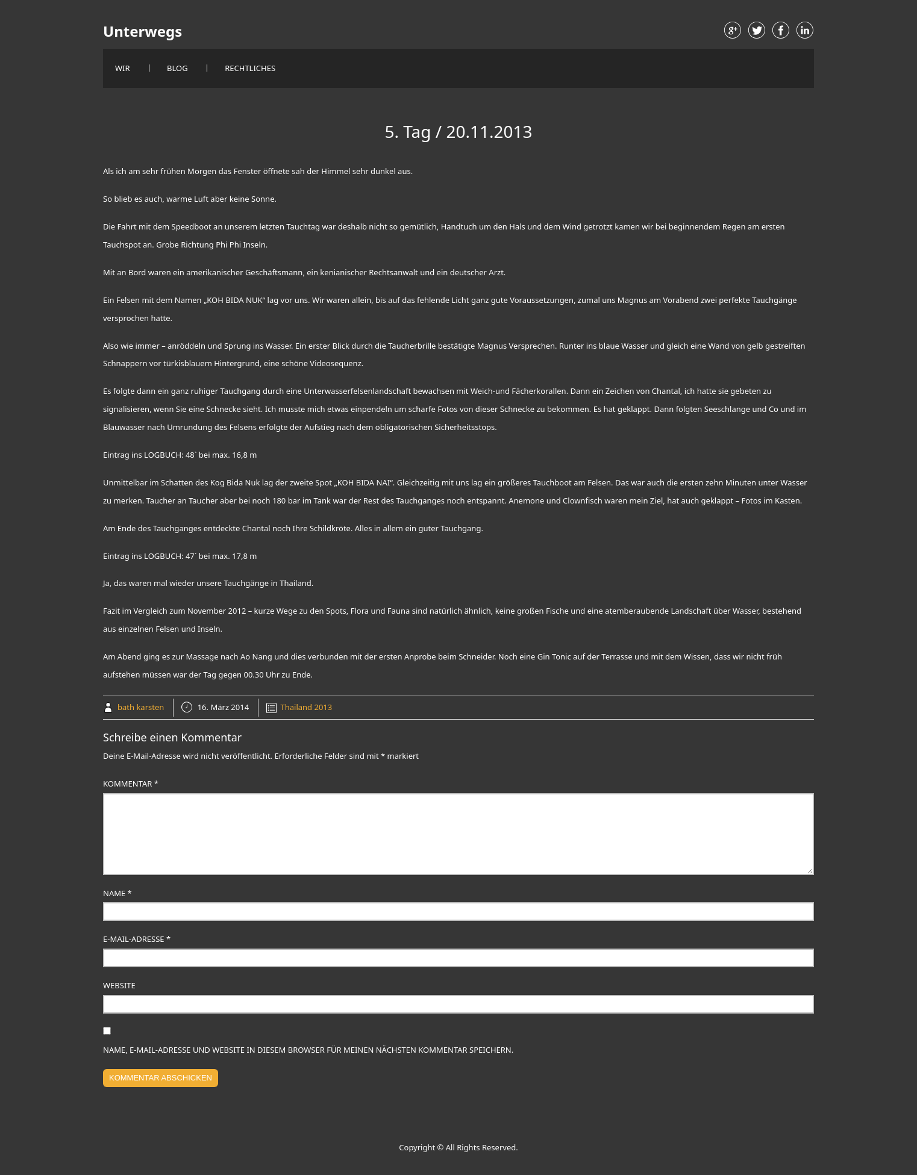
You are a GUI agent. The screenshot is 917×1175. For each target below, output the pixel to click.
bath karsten (140, 707)
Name (117, 893)
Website (119, 985)
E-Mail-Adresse (137, 938)
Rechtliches (250, 68)
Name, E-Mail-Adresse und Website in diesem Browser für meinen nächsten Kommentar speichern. (308, 1049)
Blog (177, 68)
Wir (122, 68)
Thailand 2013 (307, 707)
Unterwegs (142, 31)
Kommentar (130, 783)
